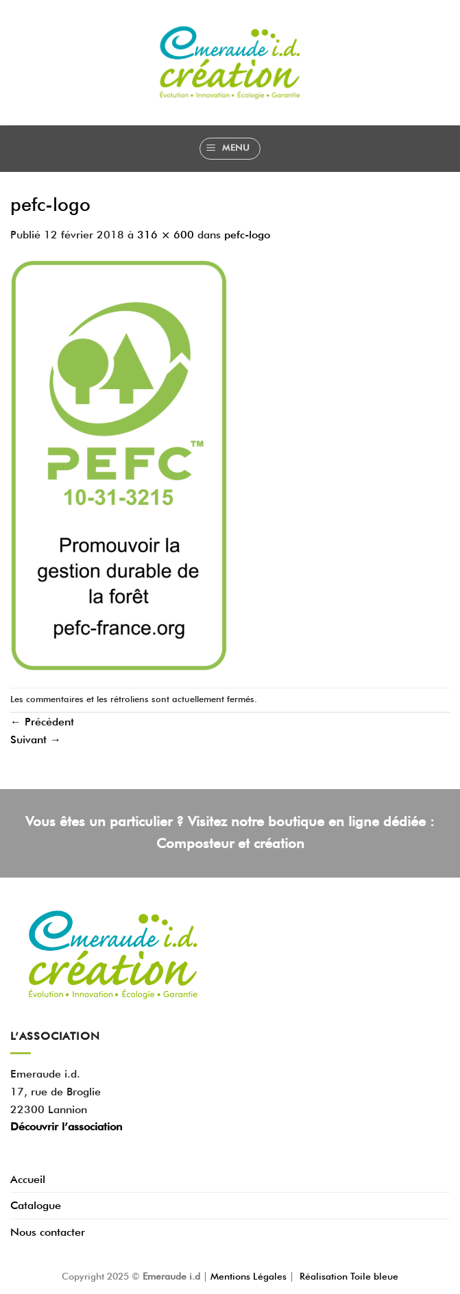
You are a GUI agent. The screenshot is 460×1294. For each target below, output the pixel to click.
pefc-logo (247, 234)
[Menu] (230, 149)
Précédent (42, 721)
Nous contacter (47, 1232)
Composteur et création (230, 843)
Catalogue (35, 1205)
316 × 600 (165, 234)
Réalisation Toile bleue (349, 1276)
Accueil (27, 1179)
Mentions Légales (249, 1276)
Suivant (35, 739)
